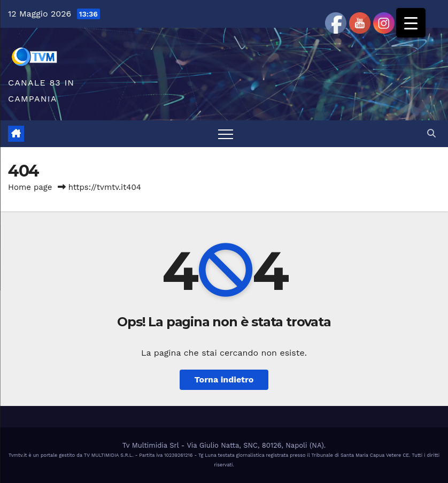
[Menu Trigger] (411, 22)
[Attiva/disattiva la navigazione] (225, 134)
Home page (30, 187)
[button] (431, 133)
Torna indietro (224, 379)
